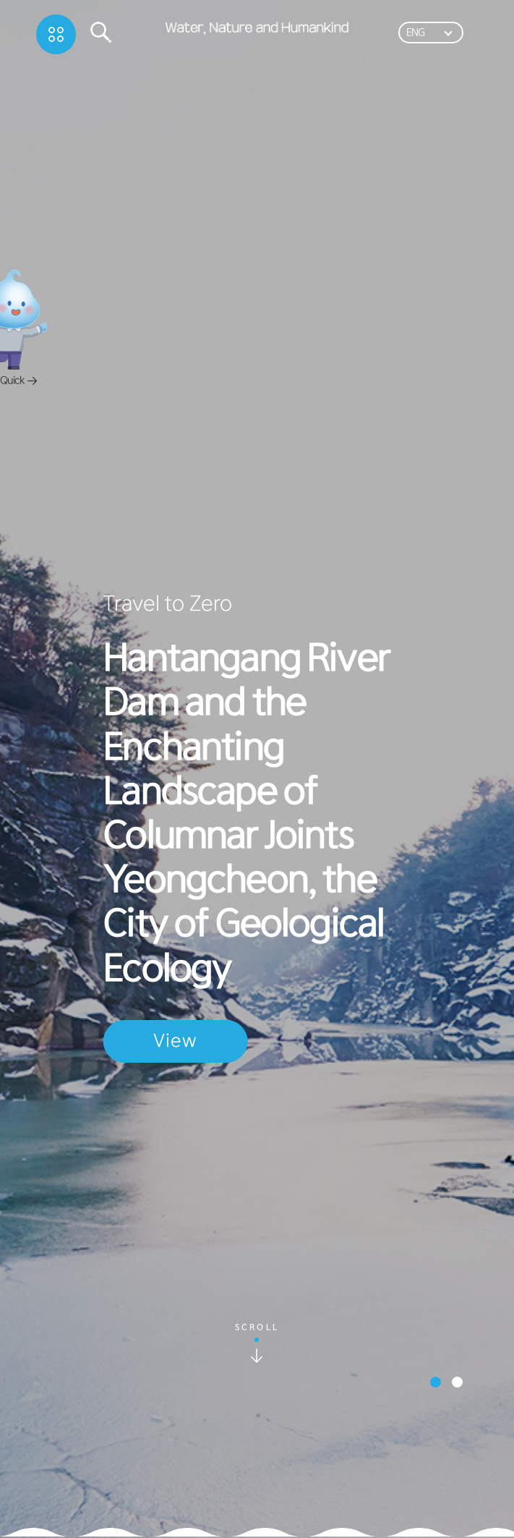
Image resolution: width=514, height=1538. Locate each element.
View (175, 1041)
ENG (415, 32)
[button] (435, 1382)
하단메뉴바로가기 (0, 0)
